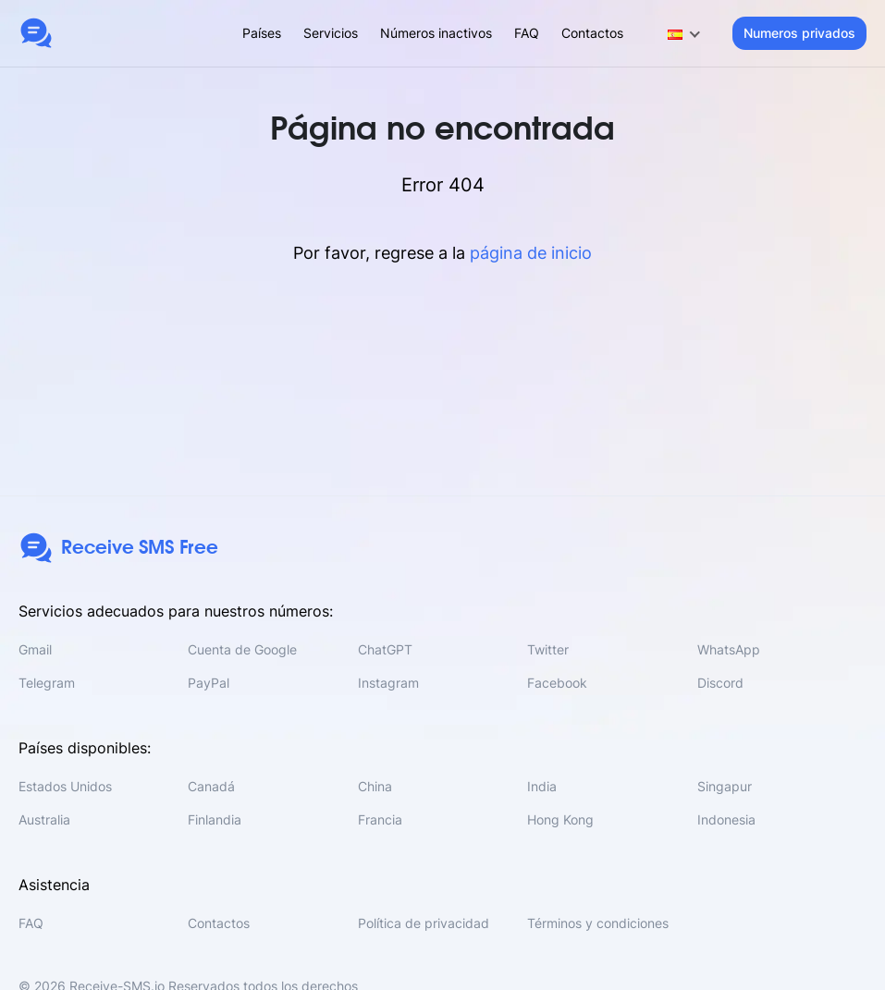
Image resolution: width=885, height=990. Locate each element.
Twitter (548, 649)
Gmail (35, 649)
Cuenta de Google (242, 649)
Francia (380, 819)
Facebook (557, 683)
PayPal (208, 683)
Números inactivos (436, 33)
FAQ (526, 33)
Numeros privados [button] (799, 33)
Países (261, 33)
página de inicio (531, 253)
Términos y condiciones (598, 923)
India (542, 786)
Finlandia (214, 819)
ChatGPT (385, 649)
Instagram (388, 683)
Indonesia (726, 819)
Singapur (724, 786)
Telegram (46, 683)
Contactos (592, 33)
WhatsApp (728, 649)
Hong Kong (560, 819)
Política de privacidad (423, 923)
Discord (720, 683)
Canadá (211, 786)
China (375, 786)
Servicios (330, 33)
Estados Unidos (65, 786)
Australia (44, 819)
